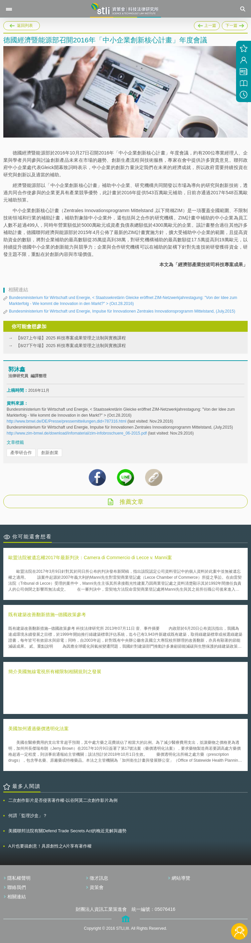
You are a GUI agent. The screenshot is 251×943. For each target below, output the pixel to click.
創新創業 (49, 452)
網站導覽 (181, 878)
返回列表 (25, 25)
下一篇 (235, 24)
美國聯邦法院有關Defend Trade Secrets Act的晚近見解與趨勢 (67, 830)
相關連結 (16, 896)
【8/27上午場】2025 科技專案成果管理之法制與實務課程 (71, 337)
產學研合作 (21, 452)
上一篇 (207, 24)
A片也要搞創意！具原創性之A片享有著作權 (50, 846)
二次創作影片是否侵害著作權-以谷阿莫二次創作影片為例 (63, 800)
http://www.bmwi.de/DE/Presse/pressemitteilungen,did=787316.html (66, 421)
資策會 (97, 887)
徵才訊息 (99, 878)
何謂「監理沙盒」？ (27, 815)
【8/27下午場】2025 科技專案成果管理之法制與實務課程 (71, 345)
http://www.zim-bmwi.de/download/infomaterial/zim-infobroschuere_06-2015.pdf (77, 433)
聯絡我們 (16, 887)
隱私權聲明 (19, 878)
